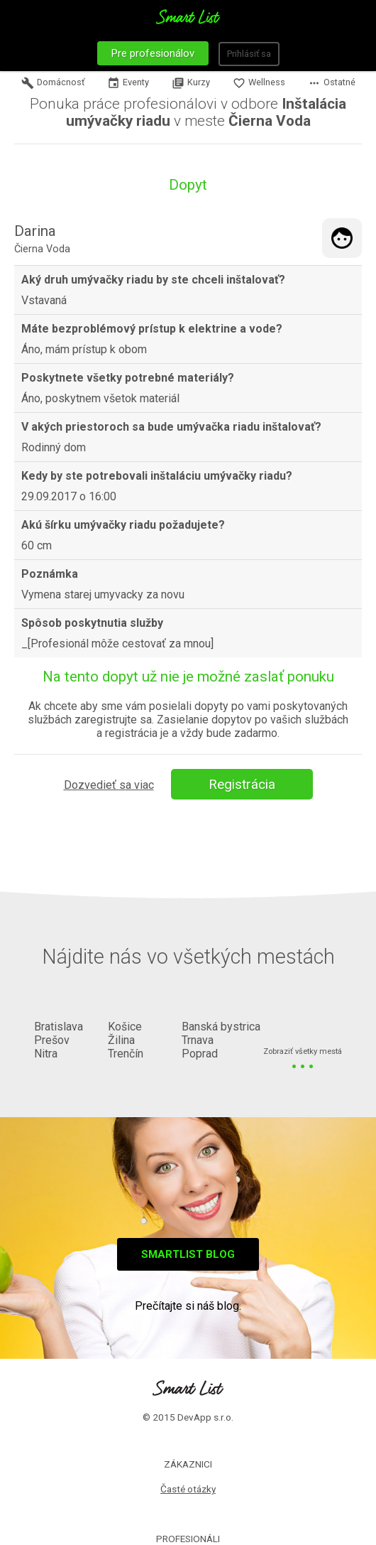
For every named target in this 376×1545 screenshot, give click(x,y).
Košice (125, 1026)
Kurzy (191, 83)
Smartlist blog (188, 1254)
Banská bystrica (221, 1026)
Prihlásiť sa (249, 53)
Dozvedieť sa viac (109, 785)
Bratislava (58, 1026)
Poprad (200, 1053)
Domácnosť (52, 83)
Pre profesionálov (152, 53)
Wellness (259, 83)
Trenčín (125, 1053)
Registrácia (242, 784)
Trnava (198, 1040)
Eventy (128, 83)
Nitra (45, 1053)
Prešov (52, 1040)
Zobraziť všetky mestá (302, 1052)
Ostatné (331, 83)
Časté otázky (188, 1489)
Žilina (121, 1040)
